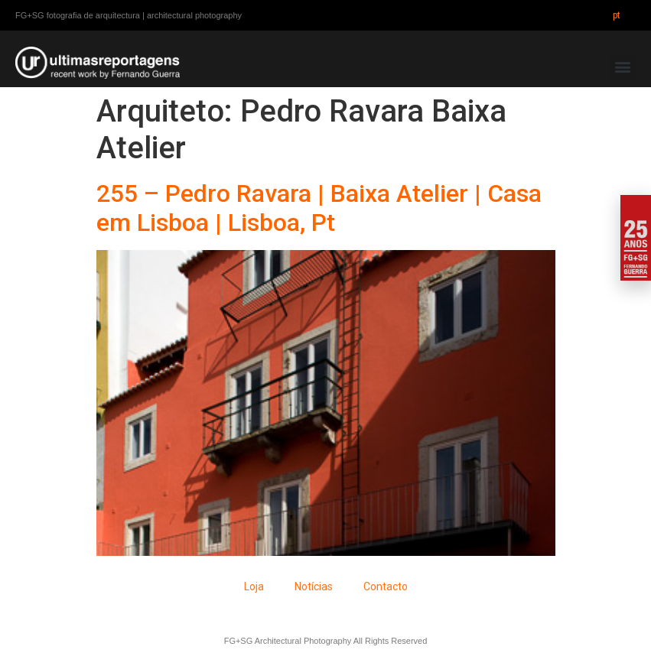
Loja (254, 586)
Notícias (314, 586)
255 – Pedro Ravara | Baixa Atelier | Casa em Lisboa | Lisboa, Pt (319, 208)
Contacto (385, 586)
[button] (623, 67)
